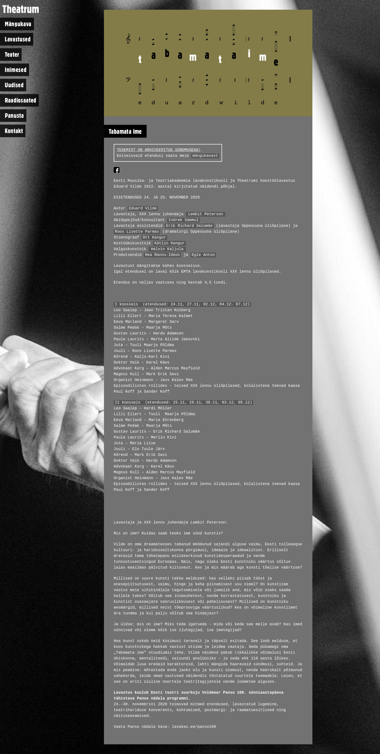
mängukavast (205, 156)
